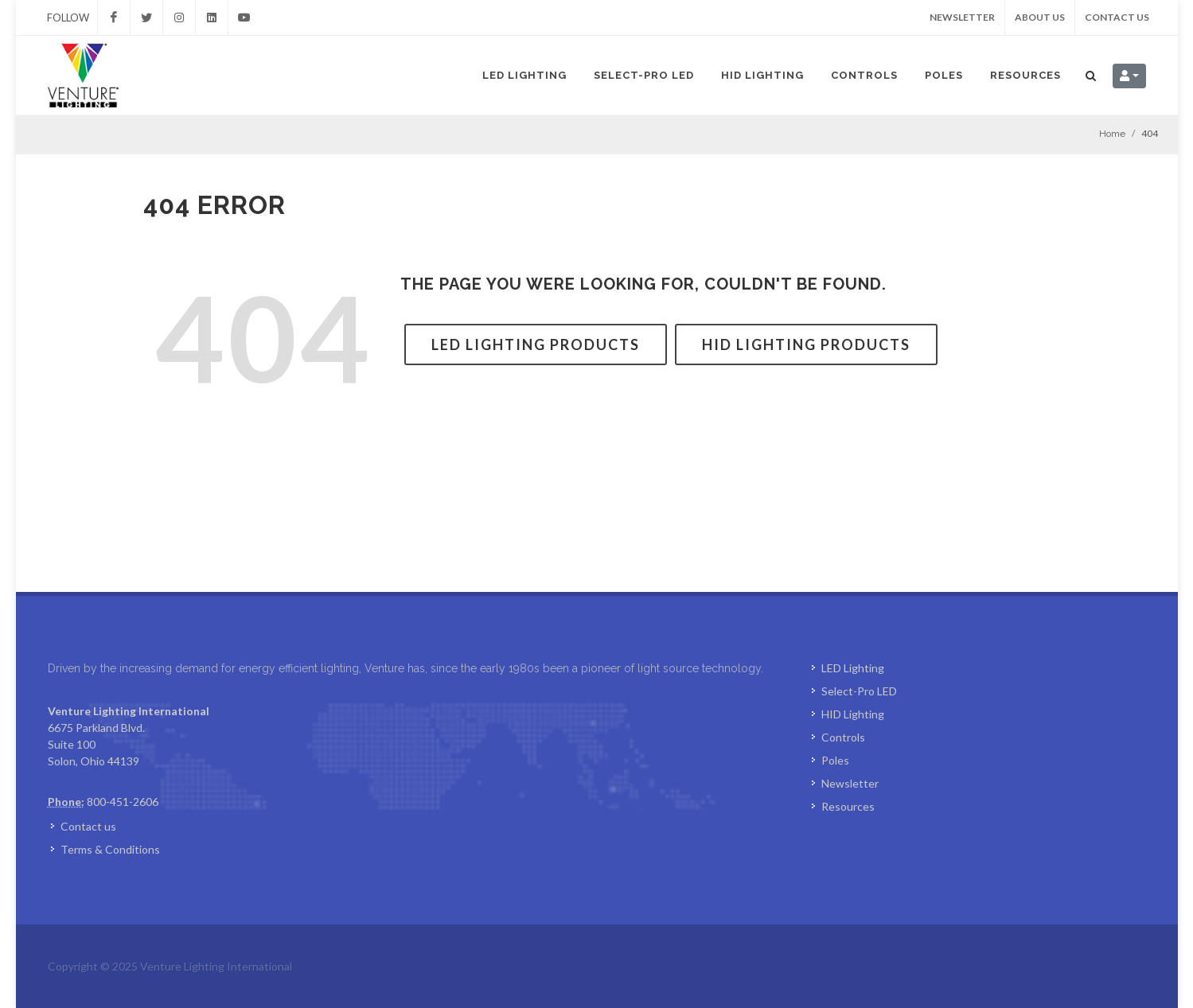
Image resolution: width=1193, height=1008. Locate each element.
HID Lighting (762, 75)
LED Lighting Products (535, 344)
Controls (864, 75)
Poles (944, 75)
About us (1040, 17)
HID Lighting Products (806, 344)
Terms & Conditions (110, 849)
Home (1112, 133)
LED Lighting (524, 75)
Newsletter (962, 17)
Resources (1025, 75)
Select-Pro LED (644, 75)
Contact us (1117, 17)
